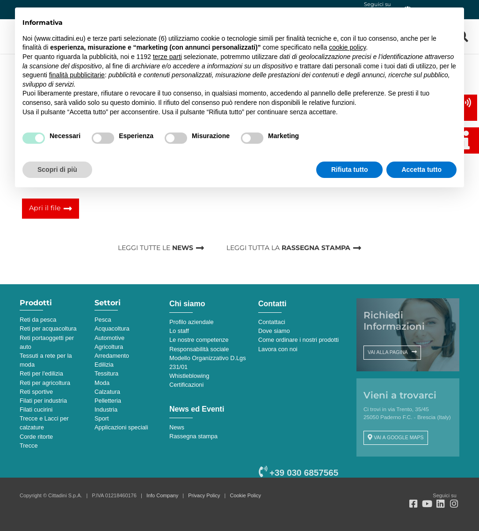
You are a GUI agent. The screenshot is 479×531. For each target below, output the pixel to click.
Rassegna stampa (193, 436)
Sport (101, 418)
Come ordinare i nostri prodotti (298, 339)
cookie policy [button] (347, 47)
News (176, 427)
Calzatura (107, 391)
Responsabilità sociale (199, 349)
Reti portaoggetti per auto (47, 342)
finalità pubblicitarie (77, 75)
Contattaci (271, 321)
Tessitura (106, 373)
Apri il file (45, 208)
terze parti (167, 56)
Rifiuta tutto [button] (349, 169)
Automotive (109, 337)
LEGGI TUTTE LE (155, 247)
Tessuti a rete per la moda (46, 360)
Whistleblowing (189, 375)
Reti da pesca (38, 319)
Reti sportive (36, 391)
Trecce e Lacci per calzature (44, 423)
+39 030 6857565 (298, 473)
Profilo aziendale (191, 321)
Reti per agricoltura (45, 382)
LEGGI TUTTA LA (288, 247)
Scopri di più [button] (57, 169)
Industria (105, 409)
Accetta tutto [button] (421, 169)
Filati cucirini (36, 409)
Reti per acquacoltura (48, 328)
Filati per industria (43, 400)
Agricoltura (108, 346)
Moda (101, 382)
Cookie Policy (245, 495)
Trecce (29, 445)
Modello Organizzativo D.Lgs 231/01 (207, 362)
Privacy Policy (204, 495)
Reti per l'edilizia (41, 373)
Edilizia (104, 364)
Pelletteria (107, 400)
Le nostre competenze (199, 339)
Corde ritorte (36, 436)
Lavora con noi (278, 349)
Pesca (102, 319)
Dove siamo (274, 330)
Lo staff (179, 330)
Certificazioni (186, 384)
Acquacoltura (112, 328)
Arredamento (111, 355)
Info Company (162, 495)
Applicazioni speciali (121, 427)
